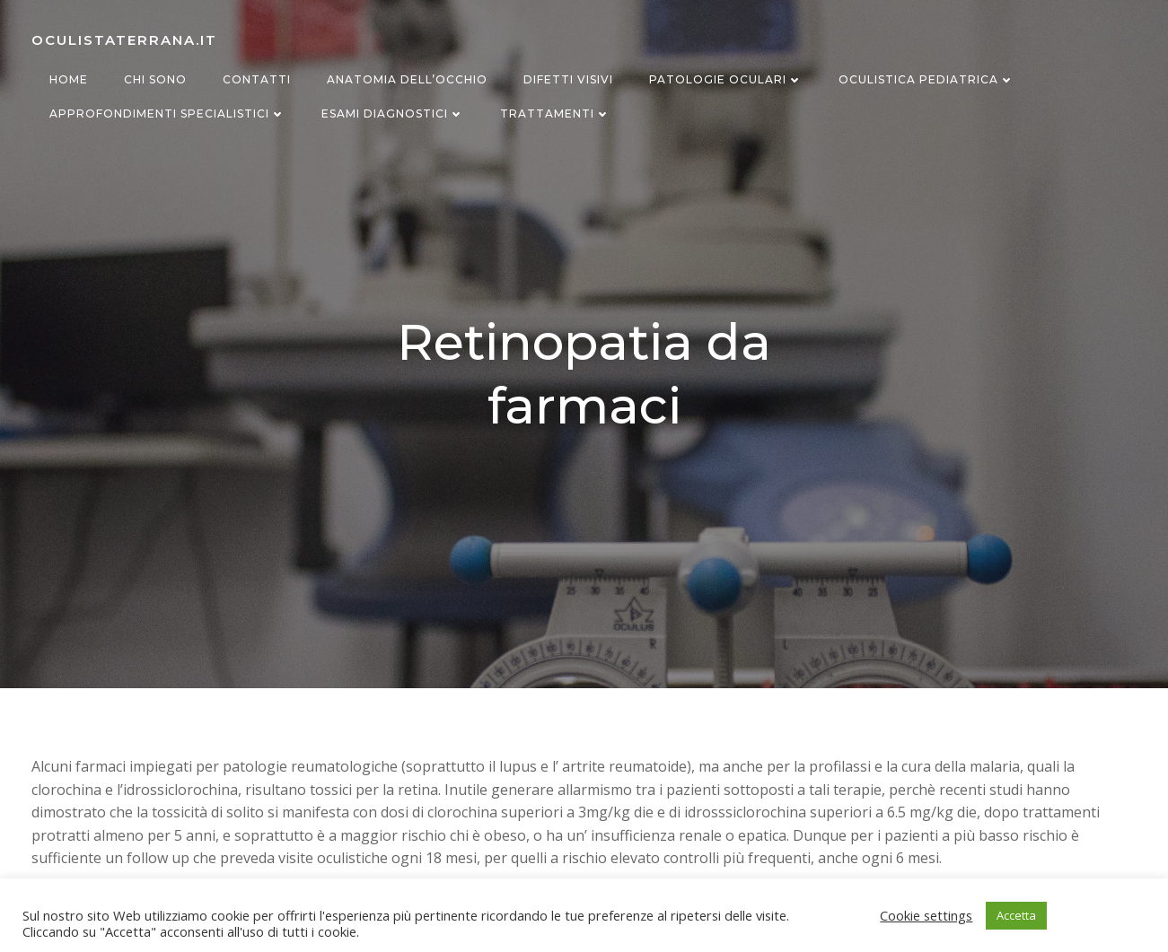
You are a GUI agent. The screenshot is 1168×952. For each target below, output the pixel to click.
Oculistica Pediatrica (926, 79)
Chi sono (155, 79)
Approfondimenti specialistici (167, 113)
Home (68, 79)
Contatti (257, 79)
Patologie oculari (726, 79)
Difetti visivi (568, 79)
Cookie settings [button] (926, 915)
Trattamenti (555, 113)
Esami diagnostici (392, 113)
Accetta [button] (1016, 915)
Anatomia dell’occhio (407, 79)
